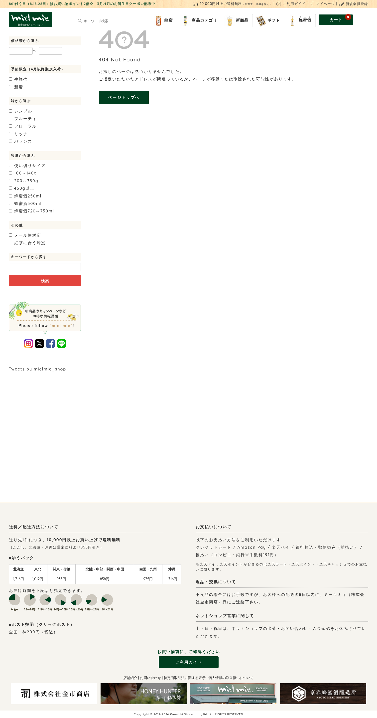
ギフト (267, 20)
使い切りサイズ (27, 165)
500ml (25, 203)
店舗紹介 (130, 678)
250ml (25, 195)
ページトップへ (123, 97)
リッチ (18, 133)
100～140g (23, 173)
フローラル (23, 126)
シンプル (20, 111)
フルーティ (23, 118)
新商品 (236, 20)
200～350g (23, 180)
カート (340, 18)
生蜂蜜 (18, 79)
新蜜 (16, 86)
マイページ (322, 3)
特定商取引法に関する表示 (185, 678)
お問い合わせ (150, 678)
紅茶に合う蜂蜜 (27, 242)
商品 (198, 20)
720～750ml (31, 210)
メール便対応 (25, 235)
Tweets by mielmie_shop (37, 368)
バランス (20, 141)
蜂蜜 (162, 20)
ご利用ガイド (290, 3)
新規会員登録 (353, 3)
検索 (45, 280)
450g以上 (21, 188)
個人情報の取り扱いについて (231, 678)
